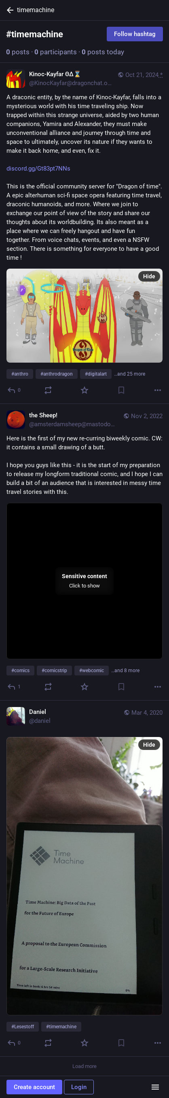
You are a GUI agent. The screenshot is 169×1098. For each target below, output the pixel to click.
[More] (158, 390)
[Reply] (14, 390)
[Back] (8, 10)
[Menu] (155, 1087)
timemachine (35, 10)
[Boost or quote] (48, 390)
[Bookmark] (121, 390)
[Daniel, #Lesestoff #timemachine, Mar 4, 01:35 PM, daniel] (84, 879)
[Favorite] (84, 390)
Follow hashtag (135, 34)
